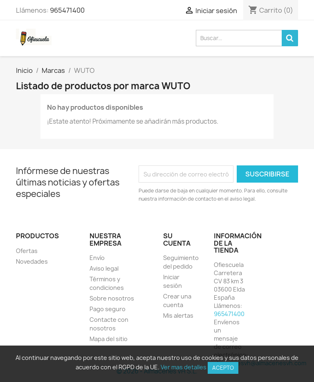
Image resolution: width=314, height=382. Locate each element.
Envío (97, 258)
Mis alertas (178, 315)
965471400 (67, 10)
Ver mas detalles (183, 367)
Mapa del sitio (109, 339)
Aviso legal (104, 268)
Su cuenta (177, 239)
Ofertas (27, 251)
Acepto (223, 367)
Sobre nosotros (112, 298)
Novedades (32, 261)
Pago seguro (108, 309)
